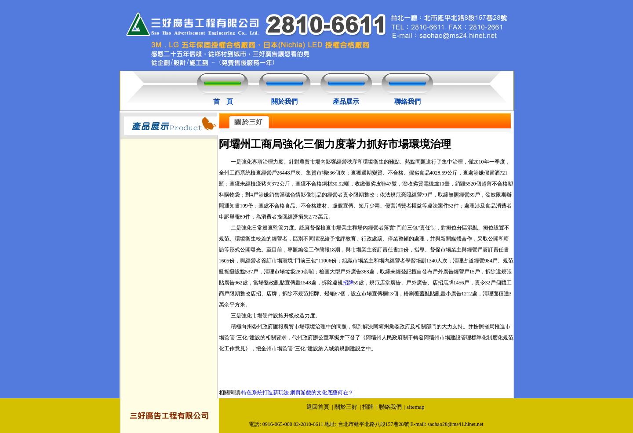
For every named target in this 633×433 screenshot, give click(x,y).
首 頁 (223, 101)
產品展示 (346, 101)
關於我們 (284, 101)
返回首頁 (317, 407)
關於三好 (346, 407)
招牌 (348, 283)
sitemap (415, 407)
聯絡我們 (407, 101)
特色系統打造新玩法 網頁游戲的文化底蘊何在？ (297, 392)
